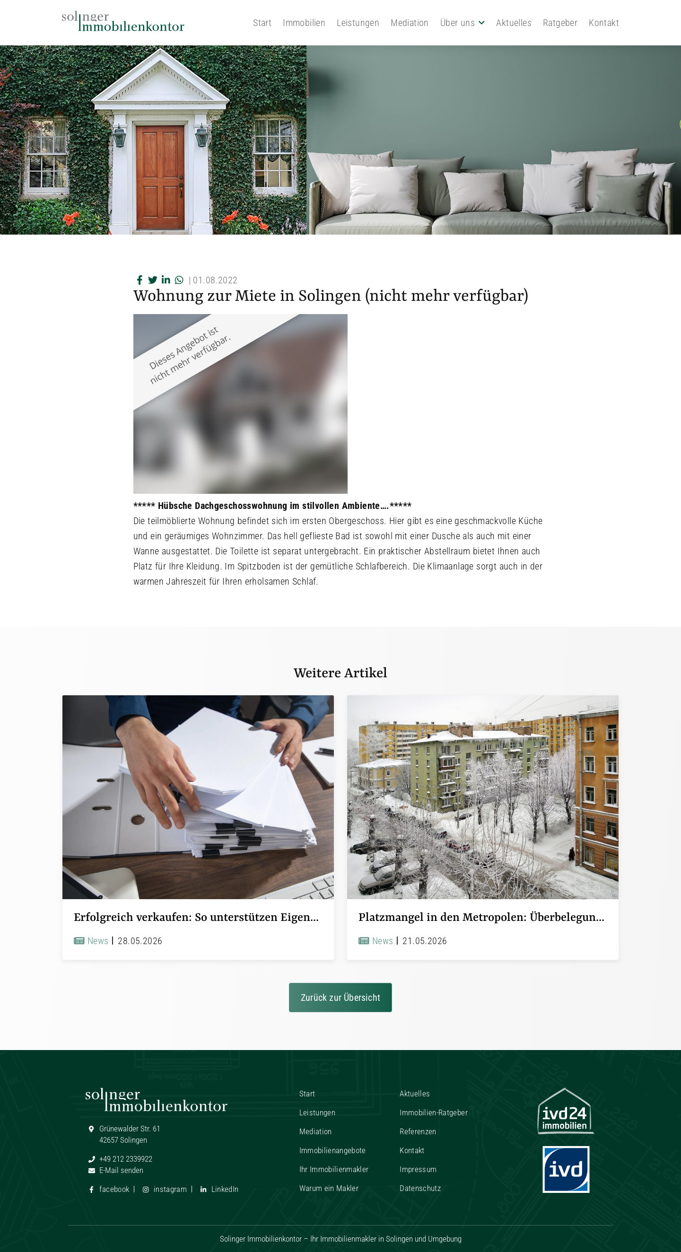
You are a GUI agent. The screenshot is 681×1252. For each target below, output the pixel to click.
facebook (107, 1189)
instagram (163, 1189)
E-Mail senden (114, 1170)
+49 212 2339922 (119, 1159)
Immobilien (304, 22)
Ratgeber (560, 22)
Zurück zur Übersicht (340, 997)
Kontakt (604, 22)
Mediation (410, 22)
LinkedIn (217, 1189)
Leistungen (358, 22)
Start (262, 22)
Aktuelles (514, 22)
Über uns (457, 22)
